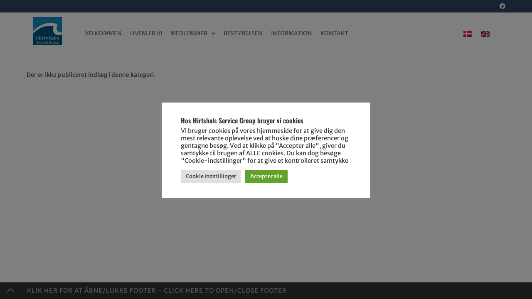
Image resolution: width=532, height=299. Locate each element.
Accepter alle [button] (266, 176)
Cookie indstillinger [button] (211, 176)
